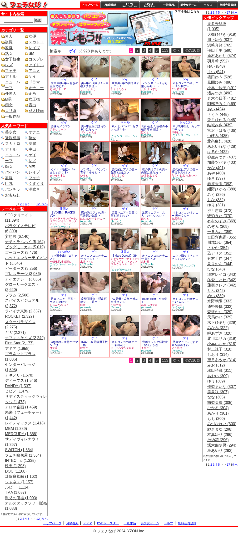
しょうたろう (88, 89)
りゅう (62, 129)
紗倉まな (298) (220, 429)
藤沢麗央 (66, 261)
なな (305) (216, 397)
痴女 (9, 105)
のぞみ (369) (218, 226)
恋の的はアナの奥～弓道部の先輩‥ (93, 214)
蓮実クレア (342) (221, 285)
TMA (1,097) (15, 492)
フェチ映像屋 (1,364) (23, 455)
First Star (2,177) (19, 343)
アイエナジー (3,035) (23, 279)
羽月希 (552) (218, 61)
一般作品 (168, 4)
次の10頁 (192, 50)
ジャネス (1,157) (19, 482)
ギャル (125, 122)
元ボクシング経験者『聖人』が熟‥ (154, 343)
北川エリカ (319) (221, 338)
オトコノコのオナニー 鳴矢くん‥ (185, 214)
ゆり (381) (216, 205)
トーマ (62, 89)
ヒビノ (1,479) (17, 391)
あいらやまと (57, 175)
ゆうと (84, 175)
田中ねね (177, 132)
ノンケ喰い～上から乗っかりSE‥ (154, 85)
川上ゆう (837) (220, 40)
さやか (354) (218, 248)
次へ (44, 204)
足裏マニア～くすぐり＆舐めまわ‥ (185, 343)
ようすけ (152, 89)
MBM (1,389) (16, 429)
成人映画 (36, 111)
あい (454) (216, 109)
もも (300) (216, 419)
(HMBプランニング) (183, 265)
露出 (32, 105)
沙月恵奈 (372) (220, 211)
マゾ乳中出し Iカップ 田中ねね (186, 128)
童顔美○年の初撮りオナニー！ (125, 85)
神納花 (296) (218, 440)
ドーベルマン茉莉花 (122, 347)
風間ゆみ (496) (220, 82)
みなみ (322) (218, 328)
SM (31, 53)
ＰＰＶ (87, 523)
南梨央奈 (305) (220, 403)
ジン (82, 132)
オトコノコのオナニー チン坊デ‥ (185, 85)
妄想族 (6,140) (17, 236)
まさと (54, 129)
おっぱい (186, 122)
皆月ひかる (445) (221, 120)
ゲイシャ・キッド (123, 265)
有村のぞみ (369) (221, 221)
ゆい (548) (216, 66)
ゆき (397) (216, 178)
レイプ (34, 48)
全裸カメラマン (61, 126)
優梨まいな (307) (221, 387)
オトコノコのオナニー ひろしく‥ (93, 257)
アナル (10, 76)
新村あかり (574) (221, 56)
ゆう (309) (216, 381)
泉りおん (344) (220, 264)
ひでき (154, 304)
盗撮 (9, 42)
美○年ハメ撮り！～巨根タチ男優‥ (94, 85)
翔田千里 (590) (220, 50)
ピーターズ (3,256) (21, 268)
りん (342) (216, 291)
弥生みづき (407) (221, 157)
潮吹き (34, 189)
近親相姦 (12, 138)
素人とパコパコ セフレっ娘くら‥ (124, 128)
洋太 (82, 304)
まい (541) (216, 72)
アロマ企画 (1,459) (21, 407)
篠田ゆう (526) (220, 77)
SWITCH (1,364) (19, 450)
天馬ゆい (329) (220, 317)
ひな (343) (216, 269)
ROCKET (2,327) (19, 316)
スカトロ (36, 42)
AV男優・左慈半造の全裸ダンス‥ (124, 300)
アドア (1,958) (17, 348)
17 (228, 12)
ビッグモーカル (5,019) (25, 247)
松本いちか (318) (221, 344)
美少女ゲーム (188, 4)
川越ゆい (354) (220, 242)
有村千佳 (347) (220, 258)
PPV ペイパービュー (129, 4)
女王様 (34, 99)
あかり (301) (218, 413)
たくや (175, 175)
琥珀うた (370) (220, 216)
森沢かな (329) (220, 312)
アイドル (36, 65)
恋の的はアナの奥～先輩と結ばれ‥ (124, 171)
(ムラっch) (178, 91)
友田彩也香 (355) (221, 237)
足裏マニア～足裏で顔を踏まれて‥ (124, 214)
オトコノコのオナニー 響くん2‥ (154, 257)
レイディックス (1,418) (25, 423)
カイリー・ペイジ (60, 224)
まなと (115, 218)
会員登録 (228, 4)
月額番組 (110, 4)
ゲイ (32, 76)
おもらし (12, 195)
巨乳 (9, 184)
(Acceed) (55, 91)
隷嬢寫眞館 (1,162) (21, 476)
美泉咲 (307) (218, 392)
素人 (9, 36)
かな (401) (216, 168)
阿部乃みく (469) (221, 104)
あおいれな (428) (221, 146)
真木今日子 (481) (221, 98)
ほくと (145, 132)
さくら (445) (218, 114)
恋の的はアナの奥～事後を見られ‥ (185, 171)
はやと (84, 347)
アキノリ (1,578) (19, 375)
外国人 (10, 94)
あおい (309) (218, 376)
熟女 (9, 53)
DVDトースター (149, 4)
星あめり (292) (220, 450)
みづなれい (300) (221, 424)
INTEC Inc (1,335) (20, 461)
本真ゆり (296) (220, 435)
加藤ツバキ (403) (221, 162)
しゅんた (55, 304)
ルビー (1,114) (17, 487)
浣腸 (32, 144)
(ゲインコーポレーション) (124, 137)
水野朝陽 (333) (220, 301)
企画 (32, 94)
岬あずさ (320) (220, 333)
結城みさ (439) (220, 125)
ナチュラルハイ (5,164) (25, 242)
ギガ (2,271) (15, 333)
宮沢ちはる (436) (221, 130)
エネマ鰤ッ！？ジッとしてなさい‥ (185, 257)
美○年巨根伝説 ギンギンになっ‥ (93, 128)
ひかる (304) (218, 408)
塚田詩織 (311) (220, 370)
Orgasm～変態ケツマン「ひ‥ (64, 343)
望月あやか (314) (221, 360)
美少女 (10, 132)
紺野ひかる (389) (221, 189)
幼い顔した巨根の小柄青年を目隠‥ (154, 128)
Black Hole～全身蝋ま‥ (154, 300)
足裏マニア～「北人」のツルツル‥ (153, 214)
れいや (193, 175)
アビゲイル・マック (65, 221)
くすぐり (36, 184)
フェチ (10, 71)
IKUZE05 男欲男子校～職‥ (94, 343)
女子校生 (12, 59)
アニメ (34, 71)
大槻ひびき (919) (221, 34)
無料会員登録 (187, 523)
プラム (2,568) (17, 295)
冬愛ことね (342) (221, 280)
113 (165, 50)
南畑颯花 (55, 261)
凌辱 (9, 48)
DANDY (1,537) (18, 386)
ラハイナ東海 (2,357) (23, 311)
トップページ (90, 4)
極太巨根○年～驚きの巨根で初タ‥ (64, 85)
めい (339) (216, 296)
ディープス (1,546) (21, 380)
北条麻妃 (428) (220, 141)
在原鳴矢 (177, 218)
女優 (32, 36)
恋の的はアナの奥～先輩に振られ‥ (154, 171)
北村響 (145, 261)
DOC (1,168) (16, 471)
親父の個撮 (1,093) (21, 498)
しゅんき (91, 132)
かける (145, 175)
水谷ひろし (86, 261)
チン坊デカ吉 (179, 89)
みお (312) (216, 365)
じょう (154, 175)
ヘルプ (208, 4)
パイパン (12, 172)
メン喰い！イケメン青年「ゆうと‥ (93, 171)
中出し (34, 149)
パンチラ (12, 189)
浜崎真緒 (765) (220, 45)
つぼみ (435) (218, 136)
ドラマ (34, 82)
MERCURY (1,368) (21, 434)
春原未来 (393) (220, 184)
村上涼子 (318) (220, 349)
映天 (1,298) (15, 466)
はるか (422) (218, 152)
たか (143, 89)
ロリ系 (10, 111)
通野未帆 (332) (220, 307)
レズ (9, 65)
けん (113, 175)
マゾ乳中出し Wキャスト (63, 257)
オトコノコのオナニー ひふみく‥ (185, 300)
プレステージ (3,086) (23, 274)
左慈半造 (116, 304)
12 (38, 204)
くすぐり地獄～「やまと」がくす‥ (63, 171)
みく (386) (216, 195)
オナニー (36, 88)
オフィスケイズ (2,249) (25, 338)
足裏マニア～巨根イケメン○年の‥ (63, 300)
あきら (145, 304)
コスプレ (36, 59)
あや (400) (216, 173)
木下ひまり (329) (221, 323)
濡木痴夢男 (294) (221, 445)
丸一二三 (177, 304)
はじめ (120, 175)
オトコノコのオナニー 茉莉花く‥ (124, 343)
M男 (8, 99)
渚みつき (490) (220, 93)
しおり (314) (218, 354)
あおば (54, 89)
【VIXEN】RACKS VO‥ (62, 214)
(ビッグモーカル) (60, 226)
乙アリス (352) (220, 253)
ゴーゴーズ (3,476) (21, 252)
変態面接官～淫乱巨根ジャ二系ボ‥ (93, 300)
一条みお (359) (220, 232)
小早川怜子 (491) (221, 88)
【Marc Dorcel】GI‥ (125, 255)
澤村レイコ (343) (221, 274)
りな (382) (216, 200)
